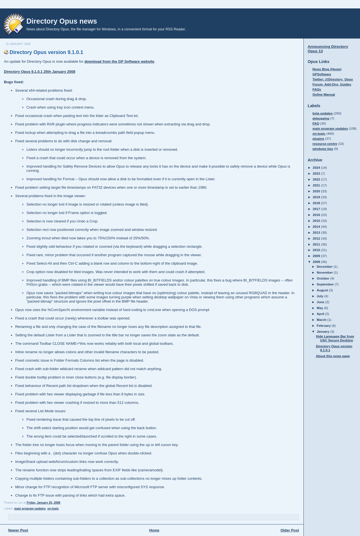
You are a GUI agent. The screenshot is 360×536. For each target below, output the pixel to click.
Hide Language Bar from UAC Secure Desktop (335, 338)
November (325, 272)
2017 (317, 209)
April (321, 314)
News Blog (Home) (326, 69)
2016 (317, 215)
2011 (317, 244)
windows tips (322, 148)
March (322, 319)
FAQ (315, 123)
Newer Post (18, 530)
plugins (318, 138)
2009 (317, 256)
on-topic (53, 508)
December (325, 266)
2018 (317, 203)
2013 (317, 232)
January (323, 331)
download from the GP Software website (119, 61)
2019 (317, 197)
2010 (317, 250)
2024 (317, 167)
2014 (317, 226)
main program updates (30, 508)
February (324, 325)
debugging (320, 118)
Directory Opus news (61, 21)
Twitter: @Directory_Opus (332, 79)
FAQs (316, 89)
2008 (317, 262)
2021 (317, 185)
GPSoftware (321, 74)
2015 (317, 220)
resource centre (324, 143)
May (320, 308)
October (323, 278)
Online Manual (323, 94)
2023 (317, 173)
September (326, 284)
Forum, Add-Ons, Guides (331, 84)
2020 (317, 191)
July (320, 296)
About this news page (333, 356)
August (323, 290)
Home (154, 530)
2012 (317, 238)
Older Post (289, 530)
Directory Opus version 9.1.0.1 (46, 52)
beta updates (322, 113)
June (321, 302)
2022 (317, 179)
